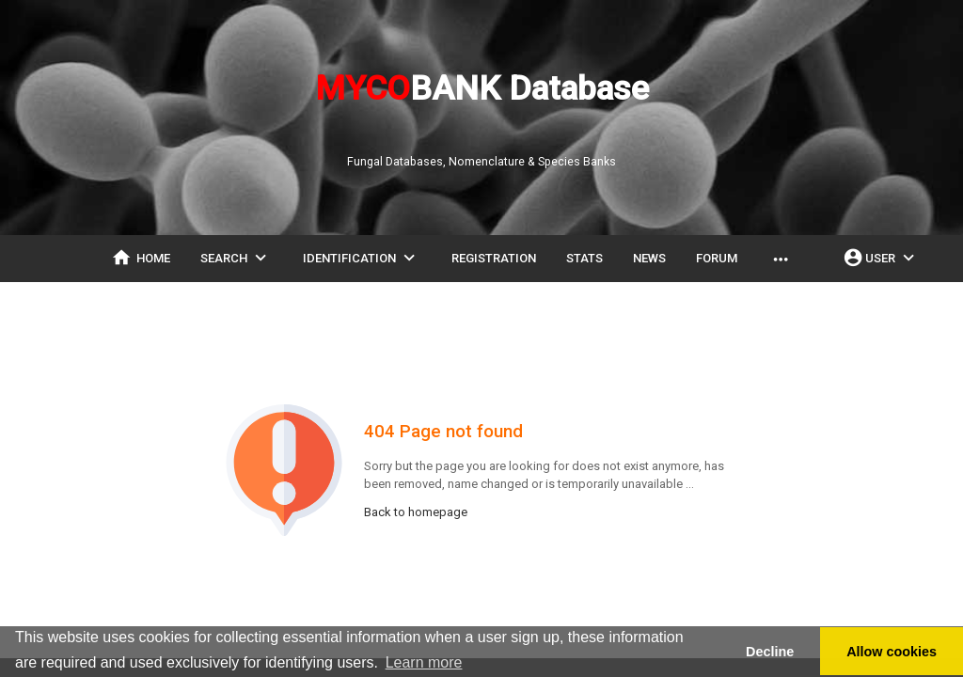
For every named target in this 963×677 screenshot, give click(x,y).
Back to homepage (415, 512)
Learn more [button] (424, 662)
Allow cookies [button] (891, 651)
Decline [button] (770, 651)
